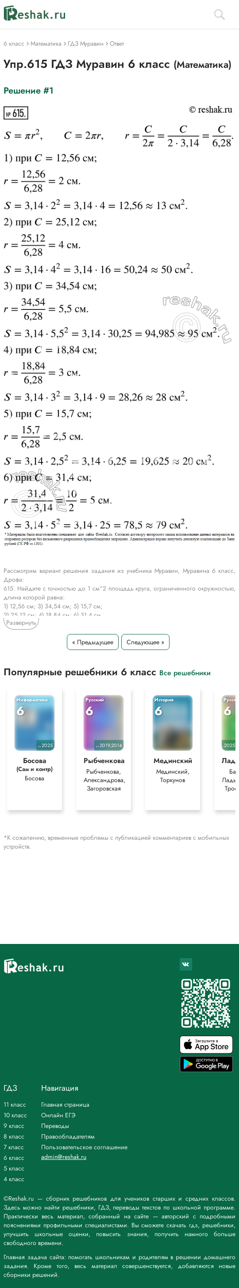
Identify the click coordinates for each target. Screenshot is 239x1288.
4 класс (14, 1178)
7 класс (14, 1147)
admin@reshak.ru (63, 1156)
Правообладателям (68, 1136)
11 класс (15, 1104)
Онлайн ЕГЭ (58, 1115)
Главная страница (65, 1104)
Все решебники (185, 672)
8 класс (14, 1136)
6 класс (14, 1157)
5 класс (14, 1168)
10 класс (15, 1115)
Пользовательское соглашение (84, 1147)
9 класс (14, 1125)
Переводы (55, 1125)
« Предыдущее (92, 642)
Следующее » (145, 642)
